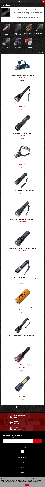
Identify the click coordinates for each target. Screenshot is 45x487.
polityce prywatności (33, 481)
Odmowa (33, 485)
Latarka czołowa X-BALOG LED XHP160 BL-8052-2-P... (22, 162)
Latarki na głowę (17, 47)
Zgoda (27, 485)
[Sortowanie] (39, 52)
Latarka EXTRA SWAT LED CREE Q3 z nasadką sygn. (22, 278)
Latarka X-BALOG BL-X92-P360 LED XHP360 (22, 104)
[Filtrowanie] (36, 52)
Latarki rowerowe (28, 47)
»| (31, 407)
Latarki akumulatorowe (17, 33)
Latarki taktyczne (6, 47)
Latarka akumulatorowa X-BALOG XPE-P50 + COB (22, 394)
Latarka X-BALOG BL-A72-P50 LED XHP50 (22, 219)
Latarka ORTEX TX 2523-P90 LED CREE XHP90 (22, 336)
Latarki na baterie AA (38, 33)
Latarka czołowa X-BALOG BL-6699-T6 (22, 75)
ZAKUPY (22, 467)
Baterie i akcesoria (5, 33)
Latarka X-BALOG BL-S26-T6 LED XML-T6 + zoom (22, 249)
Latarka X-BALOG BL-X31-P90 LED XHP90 (22, 191)
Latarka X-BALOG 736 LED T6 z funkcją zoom (22, 365)
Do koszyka (22, 80)
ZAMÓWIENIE (22, 457)
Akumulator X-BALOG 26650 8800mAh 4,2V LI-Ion (22, 307)
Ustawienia (40, 485)
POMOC (22, 473)
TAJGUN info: (22, 462)
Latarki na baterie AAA (28, 33)
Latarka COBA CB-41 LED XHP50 (22, 133)
